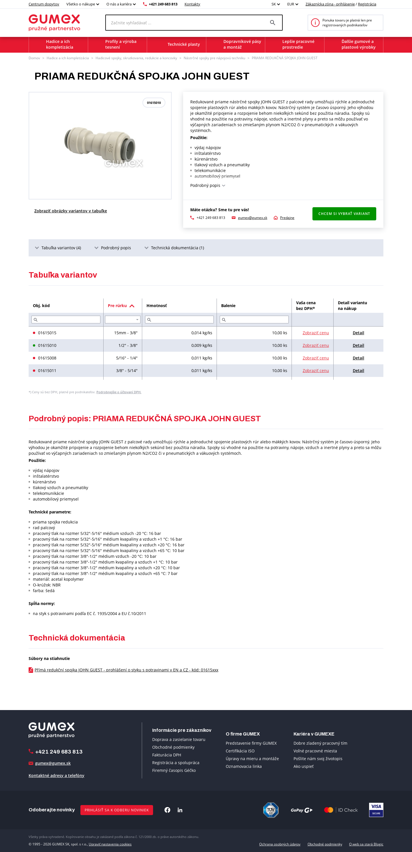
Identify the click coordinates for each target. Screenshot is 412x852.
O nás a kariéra (119, 4)
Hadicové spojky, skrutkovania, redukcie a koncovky (136, 58)
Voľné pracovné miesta (315, 751)
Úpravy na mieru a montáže (252, 758)
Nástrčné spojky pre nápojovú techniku (214, 58)
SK (274, 4)
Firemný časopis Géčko (174, 770)
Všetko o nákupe (80, 4)
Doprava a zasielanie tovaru (178, 739)
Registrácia (367, 4)
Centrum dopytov (44, 4)
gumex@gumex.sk (252, 217)
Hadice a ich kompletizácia (68, 58)
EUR (290, 4)
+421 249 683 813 (163, 4)
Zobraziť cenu (316, 332)
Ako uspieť (304, 766)
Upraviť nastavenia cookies (110, 844)
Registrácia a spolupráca (175, 762)
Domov (34, 58)
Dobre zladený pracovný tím (320, 743)
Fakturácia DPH (166, 755)
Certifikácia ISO (240, 751)
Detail (358, 332)
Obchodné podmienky (173, 747)
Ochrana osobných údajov (279, 844)
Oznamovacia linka (244, 766)
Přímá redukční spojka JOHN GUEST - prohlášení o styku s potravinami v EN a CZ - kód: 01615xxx (126, 670)
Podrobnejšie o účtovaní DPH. (118, 392)
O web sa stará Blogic (366, 844)
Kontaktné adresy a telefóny (56, 775)
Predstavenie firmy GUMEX (251, 743)
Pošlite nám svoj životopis (318, 758)
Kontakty (192, 4)
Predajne (287, 217)
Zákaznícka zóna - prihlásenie (330, 4)
